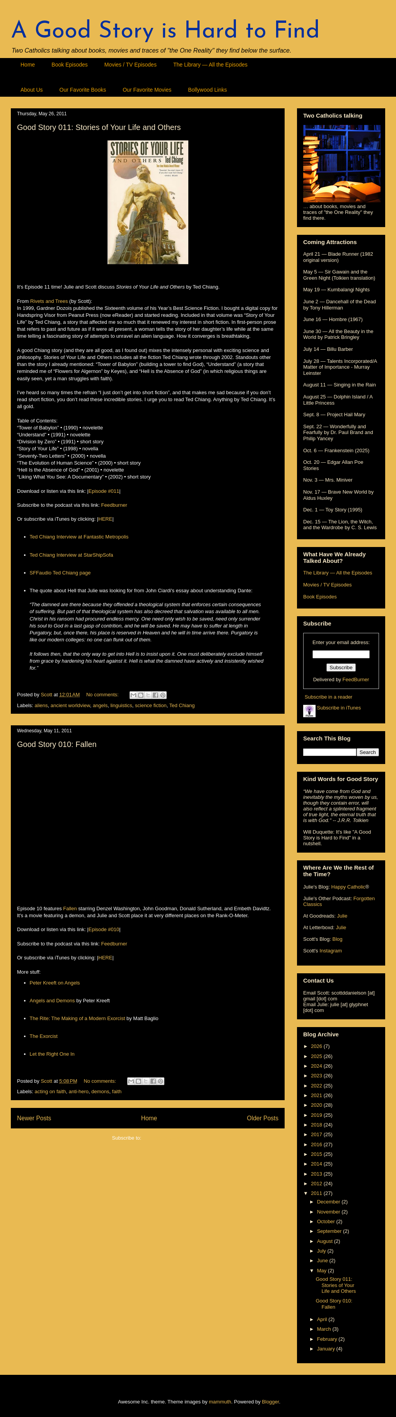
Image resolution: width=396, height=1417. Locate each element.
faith (117, 1091)
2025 (317, 1056)
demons (100, 1091)
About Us (31, 90)
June (323, 1260)
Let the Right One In (52, 1054)
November (329, 1212)
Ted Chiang (182, 705)
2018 (317, 1125)
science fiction (151, 705)
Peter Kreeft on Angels (55, 983)
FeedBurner (356, 679)
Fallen (70, 908)
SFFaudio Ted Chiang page (60, 573)
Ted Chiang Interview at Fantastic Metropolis (79, 537)
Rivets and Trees (49, 301)
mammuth (220, 1402)
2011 (317, 1193)
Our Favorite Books (83, 90)
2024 (317, 1066)
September (330, 1231)
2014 (317, 1164)
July (322, 1251)
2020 (317, 1105)
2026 (317, 1046)
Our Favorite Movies (147, 90)
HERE (105, 519)
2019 (317, 1115)
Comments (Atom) (163, 1138)
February (328, 1339)
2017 (317, 1134)
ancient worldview (70, 705)
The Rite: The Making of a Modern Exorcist (77, 1018)
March (325, 1329)
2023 (317, 1076)
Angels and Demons (52, 1000)
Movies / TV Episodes (130, 65)
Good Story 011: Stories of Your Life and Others (99, 127)
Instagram (330, 951)
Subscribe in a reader (329, 697)
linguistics (121, 705)
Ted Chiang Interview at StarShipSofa (71, 555)
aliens (41, 705)
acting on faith (50, 1091)
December (329, 1202)
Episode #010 (104, 929)
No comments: (103, 694)
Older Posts (262, 1118)
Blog (337, 939)
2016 (317, 1144)
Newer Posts (34, 1118)
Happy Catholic (348, 887)
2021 (317, 1095)
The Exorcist (44, 1036)
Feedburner (114, 505)
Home (27, 65)
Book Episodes (69, 65)
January (326, 1349)
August (325, 1241)
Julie (342, 916)
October (326, 1221)
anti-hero (79, 1091)
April (323, 1319)
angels (100, 705)
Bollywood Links (207, 90)
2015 (317, 1154)
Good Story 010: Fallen (57, 744)
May (322, 1270)
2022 (317, 1086)
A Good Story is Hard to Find (165, 31)
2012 (317, 1183)
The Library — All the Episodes (210, 65)
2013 (317, 1174)
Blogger (270, 1402)
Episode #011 (104, 491)
